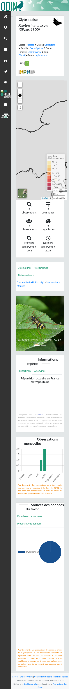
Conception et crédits (43, 677)
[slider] (61, 191)
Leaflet (45, 198)
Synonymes (39, 370)
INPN (40, 415)
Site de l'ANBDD (26, 677)
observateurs (25, 275)
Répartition (25, 370)
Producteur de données (29, 523)
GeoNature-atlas (31, 684)
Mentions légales (61, 677)
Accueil (15, 677)
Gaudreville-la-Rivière (28, 282)
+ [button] (20, 91)
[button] (20, 96)
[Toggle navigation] (8, 13)
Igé (42, 282)
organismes (41, 267)
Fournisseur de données (29, 516)
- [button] (20, 101)
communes (24, 267)
